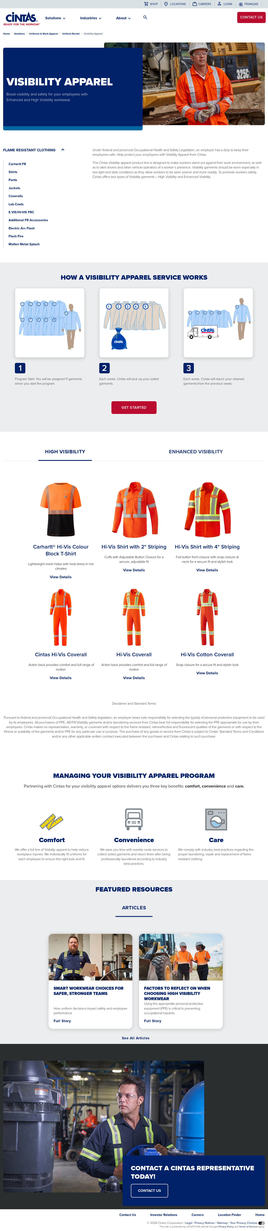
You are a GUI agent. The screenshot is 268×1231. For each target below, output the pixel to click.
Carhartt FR (17, 164)
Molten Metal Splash (24, 244)
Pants (13, 179)
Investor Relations (163, 1214)
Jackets (14, 188)
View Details (61, 577)
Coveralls (16, 196)
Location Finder (229, 1214)
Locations (178, 4)
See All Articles (136, 1038)
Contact (249, 18)
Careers (204, 4)
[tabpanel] (134, 581)
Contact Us (127, 1214)
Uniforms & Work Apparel (43, 34)
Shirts (13, 172)
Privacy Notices (205, 1223)
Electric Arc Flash (22, 228)
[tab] (65, 451)
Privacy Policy (226, 1226)
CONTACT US (149, 1190)
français (251, 4)
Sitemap (222, 1223)
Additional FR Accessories (28, 220)
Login (228, 4)
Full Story (62, 1021)
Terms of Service (248, 1226)
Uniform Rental (71, 34)
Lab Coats (16, 204)
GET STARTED (134, 407)
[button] (53, 20)
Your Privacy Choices (247, 1223)
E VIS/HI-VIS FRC (21, 212)
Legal (188, 1223)
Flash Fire (16, 236)
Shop (151, 4)
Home (6, 34)
